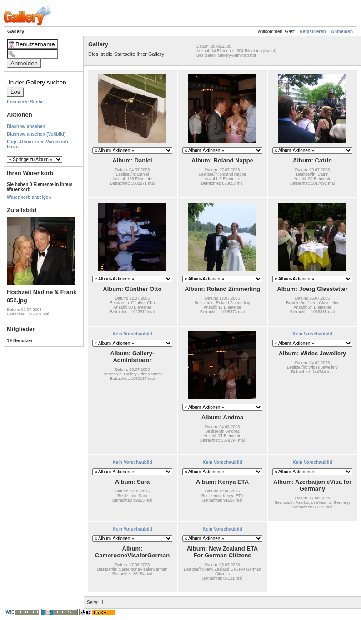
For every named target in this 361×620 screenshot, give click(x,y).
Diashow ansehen (26, 126)
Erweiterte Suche (25, 101)
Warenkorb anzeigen (29, 197)
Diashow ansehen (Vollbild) (36, 134)
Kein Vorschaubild (132, 333)
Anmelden (342, 31)
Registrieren (313, 31)
